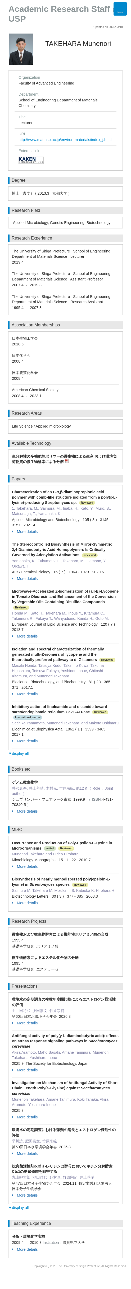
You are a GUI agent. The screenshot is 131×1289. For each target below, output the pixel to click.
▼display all (18, 753)
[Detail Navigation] (120, 9)
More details (25, 531)
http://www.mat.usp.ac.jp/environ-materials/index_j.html (65, 140)
